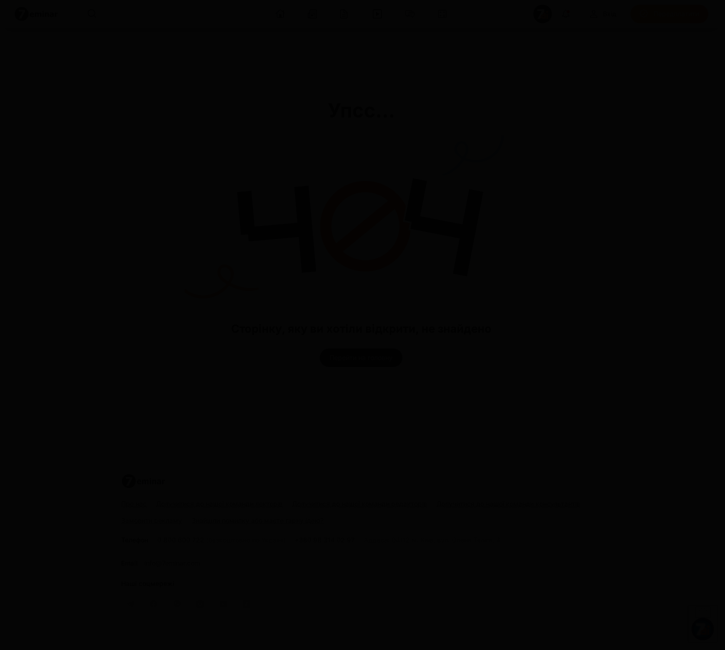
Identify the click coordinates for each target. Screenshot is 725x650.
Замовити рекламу (151, 520)
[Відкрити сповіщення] (566, 14)
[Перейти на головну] (361, 357)
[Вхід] (603, 14)
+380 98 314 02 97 (325, 540)
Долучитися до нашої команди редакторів (359, 504)
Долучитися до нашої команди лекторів (219, 504)
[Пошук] (92, 14)
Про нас (134, 504)
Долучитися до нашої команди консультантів (508, 504)
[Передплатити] (669, 14)
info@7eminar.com (172, 563)
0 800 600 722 (221, 540)
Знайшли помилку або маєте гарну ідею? (258, 520)
